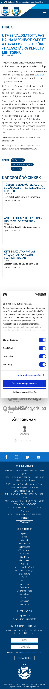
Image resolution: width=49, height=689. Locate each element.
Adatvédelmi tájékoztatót (31, 653)
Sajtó (24, 577)
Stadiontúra (24, 574)
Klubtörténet (24, 560)
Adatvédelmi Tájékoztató (24, 619)
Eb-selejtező (18, 160)
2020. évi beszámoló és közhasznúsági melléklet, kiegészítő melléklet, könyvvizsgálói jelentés (24, 487)
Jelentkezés (24, 547)
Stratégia (24, 557)
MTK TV (24, 580)
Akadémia (24, 587)
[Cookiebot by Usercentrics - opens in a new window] (35, 294)
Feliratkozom (24, 658)
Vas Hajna (16, 169)
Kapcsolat (24, 604)
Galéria (24, 564)
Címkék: (6, 160)
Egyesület (24, 601)
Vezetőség (25, 553)
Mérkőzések (24, 543)
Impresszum (24, 615)
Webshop (24, 594)
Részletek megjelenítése (29, 375)
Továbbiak (25, 522)
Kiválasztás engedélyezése (24, 392)
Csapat (24, 540)
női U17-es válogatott (22, 164)
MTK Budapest (24, 550)
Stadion (24, 597)
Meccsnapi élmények (24, 567)
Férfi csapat (24, 584)
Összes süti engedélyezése (24, 383)
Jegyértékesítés (24, 591)
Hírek (24, 537)
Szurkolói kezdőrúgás (24, 570)
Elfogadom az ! (25, 653)
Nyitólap (24, 533)
